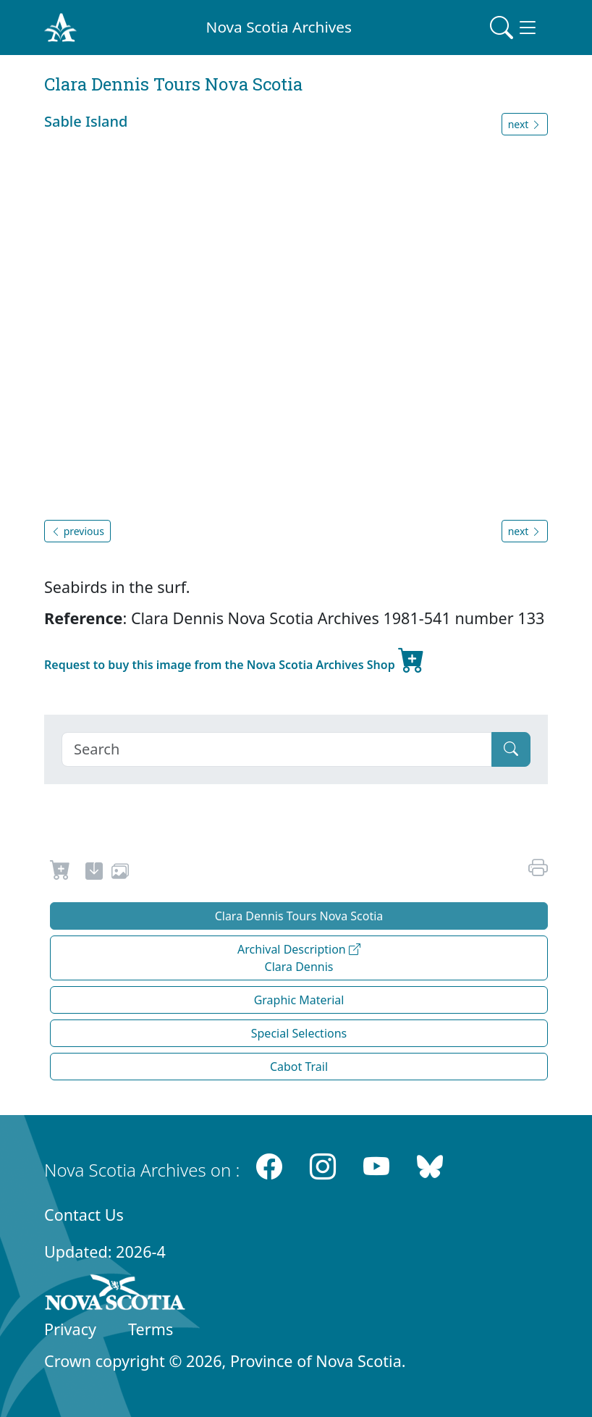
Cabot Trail (299, 1067)
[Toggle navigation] (514, 27)
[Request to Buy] (60, 873)
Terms (150, 1329)
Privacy (70, 1329)
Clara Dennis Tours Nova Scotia (299, 916)
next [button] (524, 124)
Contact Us (84, 1214)
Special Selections (299, 1033)
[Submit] (510, 749)
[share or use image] (120, 873)
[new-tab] (94, 873)
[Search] (277, 749)
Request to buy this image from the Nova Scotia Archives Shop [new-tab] (234, 659)
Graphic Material (299, 1000)
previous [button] (77, 531)
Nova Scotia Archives (279, 27)
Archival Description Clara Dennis (298, 958)
